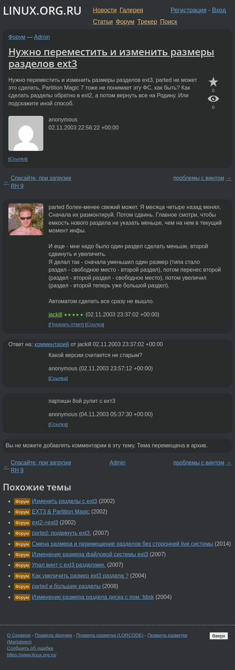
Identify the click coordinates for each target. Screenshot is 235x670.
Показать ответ (66, 324)
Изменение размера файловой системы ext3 (90, 554)
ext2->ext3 (45, 522)
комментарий (52, 344)
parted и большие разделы (66, 586)
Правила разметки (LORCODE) (110, 635)
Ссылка (18, 159)
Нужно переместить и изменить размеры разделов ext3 (111, 57)
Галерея (131, 10)
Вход (219, 10)
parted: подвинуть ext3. (61, 533)
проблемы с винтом (198, 178)
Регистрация (189, 10)
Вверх (218, 635)
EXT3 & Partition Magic (60, 512)
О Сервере (19, 635)
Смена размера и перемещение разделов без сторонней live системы (122, 544)
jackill (55, 314)
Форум (125, 21)
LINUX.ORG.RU (42, 10)
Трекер (147, 21)
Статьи (103, 21)
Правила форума (53, 635)
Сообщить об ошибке (30, 648)
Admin (42, 37)
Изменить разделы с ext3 (64, 501)
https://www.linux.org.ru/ (31, 654)
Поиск (168, 21)
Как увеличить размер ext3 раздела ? (80, 576)
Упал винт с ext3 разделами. (68, 565)
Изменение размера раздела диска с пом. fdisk (93, 597)
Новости (105, 10)
